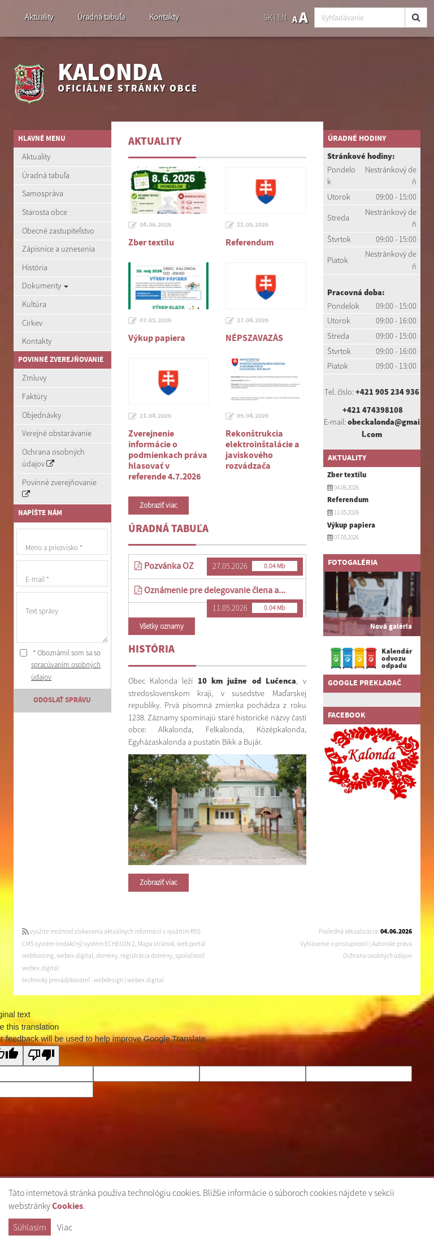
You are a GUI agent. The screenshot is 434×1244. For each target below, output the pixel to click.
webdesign (108, 980)
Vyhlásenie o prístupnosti (334, 944)
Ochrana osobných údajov (53, 458)
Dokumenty (45, 285)
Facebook (347, 715)
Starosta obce (44, 212)
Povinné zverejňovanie (59, 488)
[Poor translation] (41, 1056)
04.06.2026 (155, 225)
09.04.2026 (252, 416)
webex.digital (75, 956)
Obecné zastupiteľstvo (58, 231)
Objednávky (41, 415)
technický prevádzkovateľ (56, 980)
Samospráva (42, 193)
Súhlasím (29, 1227)
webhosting (38, 956)
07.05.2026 (155, 320)
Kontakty (164, 17)
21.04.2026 (155, 416)
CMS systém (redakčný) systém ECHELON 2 (78, 944)
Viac (64, 1227)
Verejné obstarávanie (57, 433)
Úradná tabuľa (101, 17)
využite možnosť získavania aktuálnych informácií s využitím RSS (111, 931)
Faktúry (34, 396)
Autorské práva (392, 944)
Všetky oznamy (162, 626)
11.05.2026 (252, 225)
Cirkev (32, 323)
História (34, 267)
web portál (191, 944)
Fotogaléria (352, 562)
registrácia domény (146, 956)
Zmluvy (34, 378)
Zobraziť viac (158, 505)
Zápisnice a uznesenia (58, 249)
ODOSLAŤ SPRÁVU (62, 700)
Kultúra (34, 304)
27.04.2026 (252, 320)
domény (107, 956)
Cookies (67, 1206)
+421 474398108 (372, 410)
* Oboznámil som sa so (60, 665)
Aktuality (39, 17)
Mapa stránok (156, 944)
